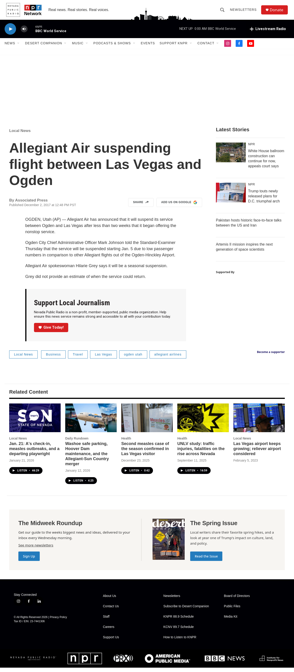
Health (126, 443)
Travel (78, 359)
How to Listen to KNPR (179, 641)
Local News (20, 135)
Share (141, 207)
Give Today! (51, 332)
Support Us (111, 641)
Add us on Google (179, 207)
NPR (251, 148)
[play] (10, 33)
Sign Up (29, 560)
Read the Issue (206, 560)
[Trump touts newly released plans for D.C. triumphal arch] (231, 197)
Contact (206, 48)
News (10, 48)
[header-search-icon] (223, 12)
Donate (278, 12)
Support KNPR (174, 48)
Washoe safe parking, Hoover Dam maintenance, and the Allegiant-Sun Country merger (87, 458)
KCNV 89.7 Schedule (178, 631)
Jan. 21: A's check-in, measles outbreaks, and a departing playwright (34, 453)
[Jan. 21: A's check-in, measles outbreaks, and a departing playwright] (35, 422)
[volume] (24, 33)
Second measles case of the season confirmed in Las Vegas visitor (145, 453)
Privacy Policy (58, 621)
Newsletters (244, 12)
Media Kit (230, 621)
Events (148, 48)
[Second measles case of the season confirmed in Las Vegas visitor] (147, 422)
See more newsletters (35, 549)
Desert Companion (43, 48)
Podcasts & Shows (112, 48)
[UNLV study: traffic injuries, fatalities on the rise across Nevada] (203, 422)
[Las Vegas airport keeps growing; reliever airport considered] (259, 422)
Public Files (232, 610)
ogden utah (133, 359)
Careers (108, 631)
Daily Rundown (76, 443)
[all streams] (267, 33)
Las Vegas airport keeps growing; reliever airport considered (257, 453)
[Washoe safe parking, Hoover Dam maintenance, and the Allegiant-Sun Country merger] (91, 422)
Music (77, 48)
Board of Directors (237, 600)
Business (53, 359)
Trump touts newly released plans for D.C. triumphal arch (264, 200)
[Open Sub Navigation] (18, 48)
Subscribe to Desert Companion (186, 610)
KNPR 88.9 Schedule (178, 621)
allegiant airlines (167, 359)
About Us (109, 600)
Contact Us (111, 610)
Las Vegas (103, 359)
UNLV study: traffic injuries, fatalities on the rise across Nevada (201, 453)
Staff (106, 621)
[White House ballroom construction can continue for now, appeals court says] (231, 157)
